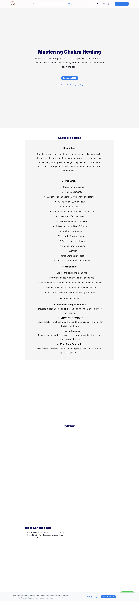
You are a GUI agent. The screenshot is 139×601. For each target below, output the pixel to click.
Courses (92, 4)
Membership (101, 4)
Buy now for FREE (69, 78)
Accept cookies (108, 597)
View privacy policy (90, 597)
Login (122, 4)
